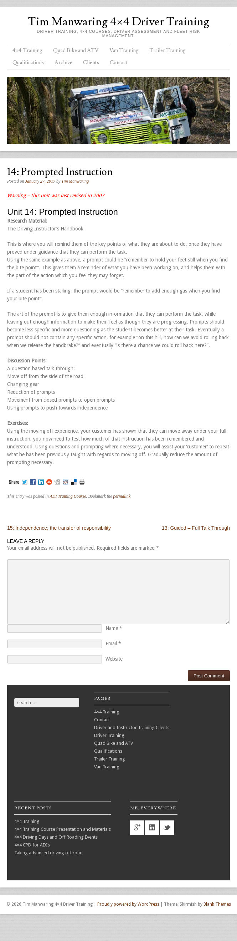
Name (113, 628)
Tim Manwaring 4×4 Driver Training (118, 21)
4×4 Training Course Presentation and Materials (62, 829)
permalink (121, 496)
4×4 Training (27, 50)
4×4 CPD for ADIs (32, 845)
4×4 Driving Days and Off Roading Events (56, 837)
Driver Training (109, 735)
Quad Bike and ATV (76, 50)
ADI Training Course (68, 496)
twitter (167, 827)
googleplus (137, 827)
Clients (91, 62)
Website (114, 659)
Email (113, 643)
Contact (119, 62)
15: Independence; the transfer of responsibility (59, 528)
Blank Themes (217, 904)
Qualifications (28, 62)
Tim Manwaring (75, 181)
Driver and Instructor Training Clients (131, 727)
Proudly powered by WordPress (128, 904)
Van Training (124, 50)
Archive (63, 62)
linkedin (152, 827)
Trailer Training (167, 50)
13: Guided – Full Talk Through (196, 528)
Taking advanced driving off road (48, 852)
